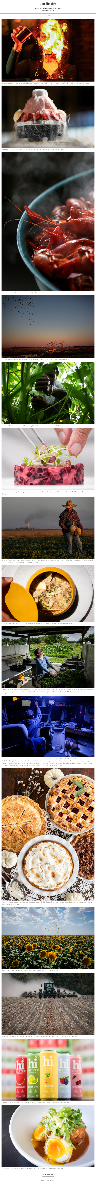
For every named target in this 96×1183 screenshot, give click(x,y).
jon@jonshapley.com (48, 10)
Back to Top (48, 1175)
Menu (48, 16)
